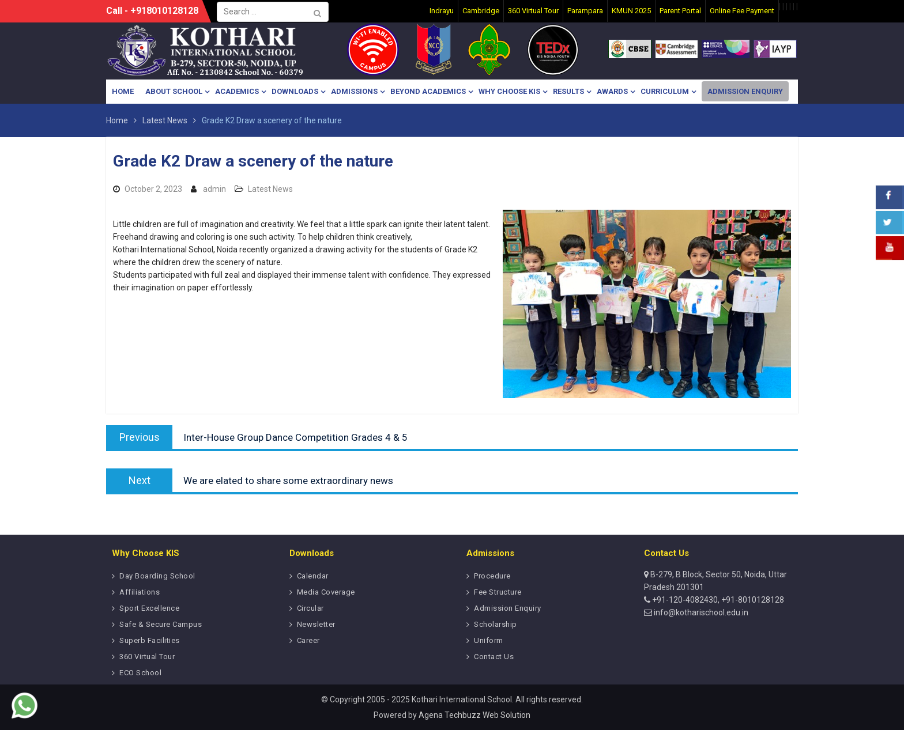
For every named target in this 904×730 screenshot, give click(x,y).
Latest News (270, 189)
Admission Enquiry (745, 91)
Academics (237, 91)
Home (123, 91)
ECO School (140, 672)
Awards (612, 91)
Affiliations (139, 592)
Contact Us (494, 656)
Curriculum (665, 91)
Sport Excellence (149, 608)
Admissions (354, 91)
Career (308, 640)
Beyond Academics (428, 91)
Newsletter (316, 624)
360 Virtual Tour (147, 656)
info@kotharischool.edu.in (700, 612)
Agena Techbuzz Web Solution (474, 715)
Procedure (492, 576)
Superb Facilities (149, 640)
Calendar (313, 576)
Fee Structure (498, 592)
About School (173, 91)
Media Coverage (326, 592)
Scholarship (495, 624)
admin (214, 189)
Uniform (488, 640)
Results (568, 91)
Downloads (295, 91)
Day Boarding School (157, 576)
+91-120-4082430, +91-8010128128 (717, 599)
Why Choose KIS (509, 91)
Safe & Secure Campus (160, 624)
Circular (310, 608)
